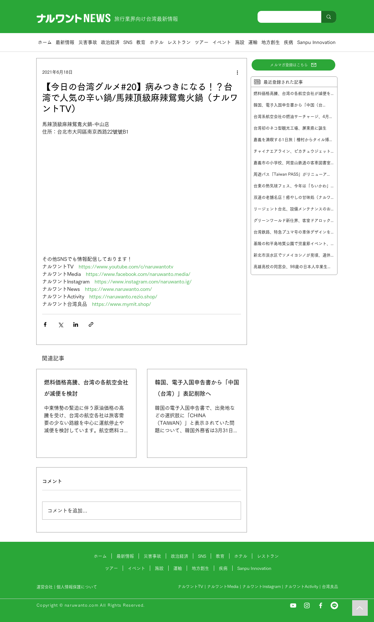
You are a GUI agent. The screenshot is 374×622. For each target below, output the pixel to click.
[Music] (360, 608)
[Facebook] (320, 605)
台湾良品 (330, 587)
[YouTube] (293, 605)
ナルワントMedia (223, 587)
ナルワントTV (190, 587)
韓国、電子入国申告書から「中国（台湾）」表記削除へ (197, 388)
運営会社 (45, 587)
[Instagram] (307, 605)
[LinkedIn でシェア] (76, 324)
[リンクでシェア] (91, 324)
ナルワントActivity (301, 587)
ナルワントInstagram (261, 587)
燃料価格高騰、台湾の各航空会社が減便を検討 (86, 388)
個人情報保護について (77, 587)
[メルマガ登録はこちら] (293, 65)
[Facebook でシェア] (45, 324)
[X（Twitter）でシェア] (60, 324)
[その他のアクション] (237, 72)
